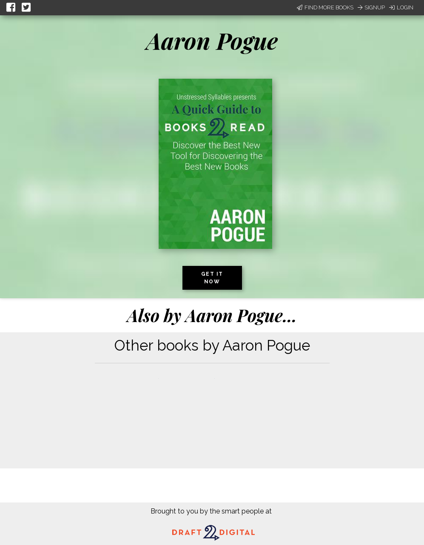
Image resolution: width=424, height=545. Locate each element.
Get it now (212, 278)
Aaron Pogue (212, 40)
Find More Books (325, 7)
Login (401, 7)
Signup (371, 7)
